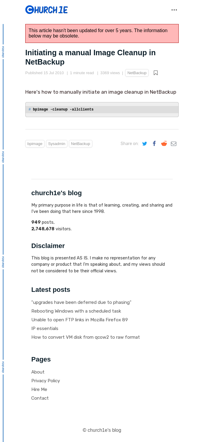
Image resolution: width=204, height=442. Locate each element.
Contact (40, 398)
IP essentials (44, 328)
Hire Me (39, 389)
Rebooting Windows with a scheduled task (76, 311)
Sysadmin (56, 143)
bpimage (34, 143)
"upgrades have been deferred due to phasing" (81, 302)
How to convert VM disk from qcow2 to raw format (85, 337)
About (38, 372)
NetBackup (137, 73)
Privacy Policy (45, 380)
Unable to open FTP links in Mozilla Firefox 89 (79, 319)
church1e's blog (104, 430)
